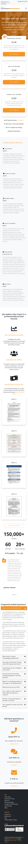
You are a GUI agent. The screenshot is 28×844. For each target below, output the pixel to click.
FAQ (5, 818)
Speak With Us (14, 736)
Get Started (14, 54)
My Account (7, 816)
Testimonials (8, 806)
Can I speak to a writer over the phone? (14, 705)
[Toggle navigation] (26, 8)
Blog (5, 808)
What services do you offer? (14, 687)
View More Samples (14, 525)
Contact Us (7, 814)
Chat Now (14, 765)
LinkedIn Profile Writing (11, 804)
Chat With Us (14, 757)
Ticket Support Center (10, 820)
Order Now (7, 797)
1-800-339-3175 (14, 744)
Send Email (14, 786)
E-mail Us (14, 779)
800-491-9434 (22, 1)
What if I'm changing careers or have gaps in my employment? (14, 682)
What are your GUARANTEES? (14, 608)
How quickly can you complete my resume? (14, 669)
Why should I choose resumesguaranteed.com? (14, 657)
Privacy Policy (12, 840)
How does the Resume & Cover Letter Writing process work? (14, 663)
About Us (7, 800)
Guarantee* (20, 120)
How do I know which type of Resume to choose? (14, 699)
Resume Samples (9, 802)
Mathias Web (13, 839)
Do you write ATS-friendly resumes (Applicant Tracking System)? (14, 675)
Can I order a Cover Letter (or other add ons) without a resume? (14, 693)
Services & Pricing (9, 799)
